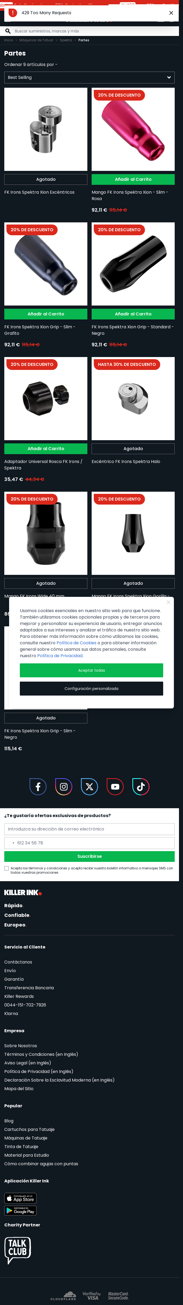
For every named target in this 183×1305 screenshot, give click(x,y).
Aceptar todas (91, 670)
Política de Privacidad (60, 656)
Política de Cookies (76, 643)
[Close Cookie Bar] (168, 602)
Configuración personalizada (91, 688)
